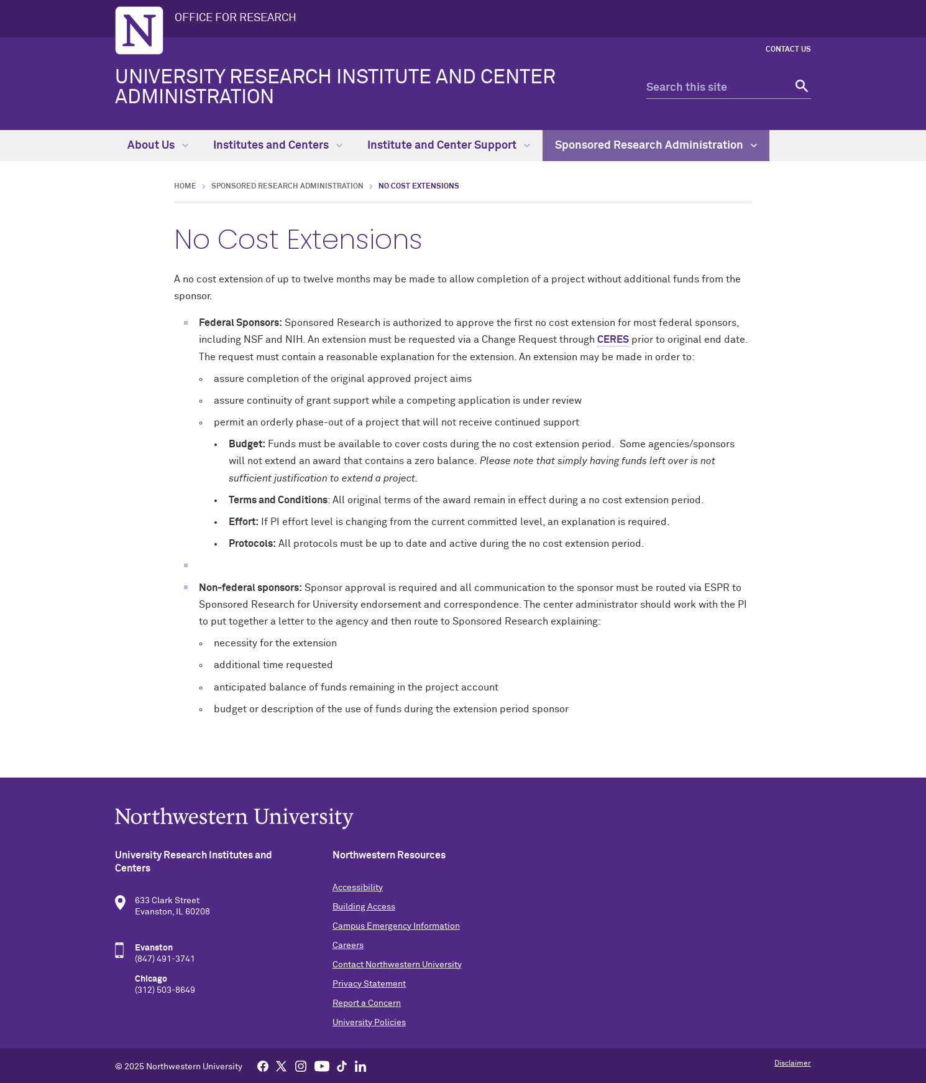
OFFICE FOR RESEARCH (235, 18)
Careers (348, 945)
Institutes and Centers (277, 145)
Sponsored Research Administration (656, 145)
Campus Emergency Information (396, 926)
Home (185, 186)
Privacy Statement (369, 984)
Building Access (363, 907)
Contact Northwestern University (397, 964)
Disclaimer (792, 1063)
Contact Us (788, 49)
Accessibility (357, 887)
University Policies (369, 1022)
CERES (613, 340)
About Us (157, 145)
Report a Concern (366, 1003)
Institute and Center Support (448, 145)
